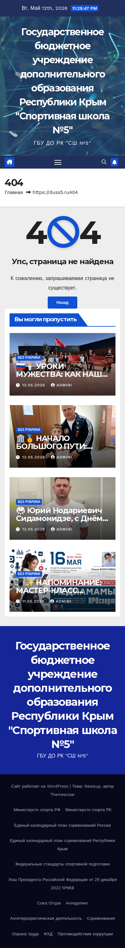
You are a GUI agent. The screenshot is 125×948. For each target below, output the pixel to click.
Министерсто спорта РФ (37, 809)
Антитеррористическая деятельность (46, 918)
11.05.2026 (34, 601)
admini (61, 385)
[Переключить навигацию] (58, 162)
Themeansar (62, 794)
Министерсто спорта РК (89, 809)
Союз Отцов (48, 903)
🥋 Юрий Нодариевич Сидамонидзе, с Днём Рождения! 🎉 (59, 518)
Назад (63, 302)
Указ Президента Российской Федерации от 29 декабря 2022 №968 (62, 883)
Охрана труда (25, 933)
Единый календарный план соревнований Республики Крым (62, 844)
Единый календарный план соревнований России (62, 825)
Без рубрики (29, 357)
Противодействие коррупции (85, 933)
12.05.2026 (34, 385)
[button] (104, 162)
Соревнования (101, 918)
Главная (14, 192)
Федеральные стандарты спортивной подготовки (62, 864)
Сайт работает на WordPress (40, 786)
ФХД (48, 933)
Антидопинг (77, 903)
